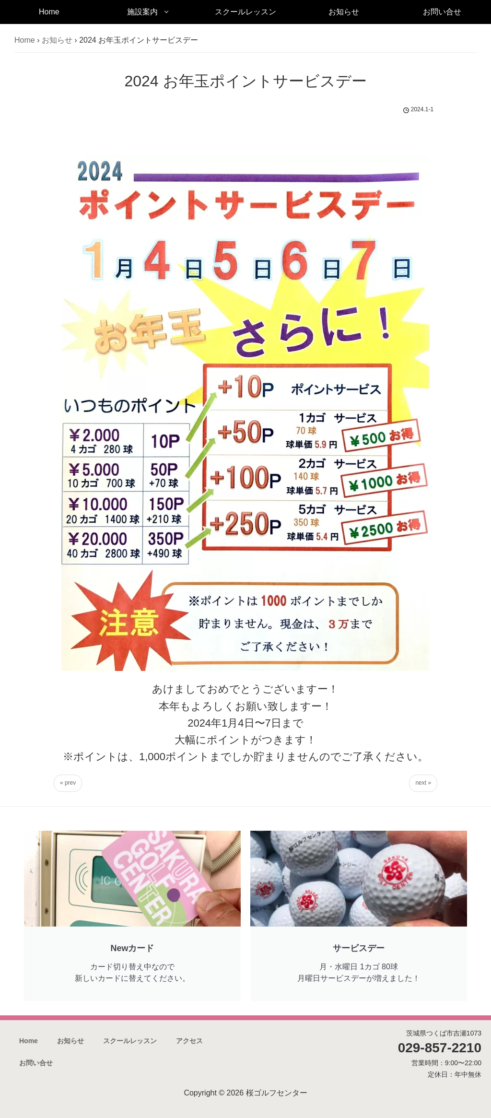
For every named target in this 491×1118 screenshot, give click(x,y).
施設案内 (142, 12)
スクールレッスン (245, 12)
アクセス (189, 1041)
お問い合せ (442, 12)
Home (49, 12)
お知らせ (343, 12)
